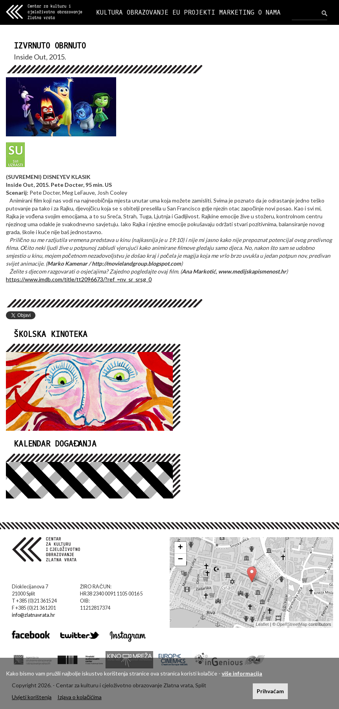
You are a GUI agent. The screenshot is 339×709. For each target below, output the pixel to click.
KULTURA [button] (109, 12)
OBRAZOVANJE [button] (148, 12)
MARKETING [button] (236, 12)
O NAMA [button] (269, 12)
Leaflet (262, 624)
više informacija (242, 673)
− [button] (180, 560)
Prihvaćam (270, 691)
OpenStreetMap (292, 624)
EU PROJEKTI (193, 12)
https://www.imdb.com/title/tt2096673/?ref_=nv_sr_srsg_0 (79, 279)
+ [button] (180, 548)
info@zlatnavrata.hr (33, 615)
